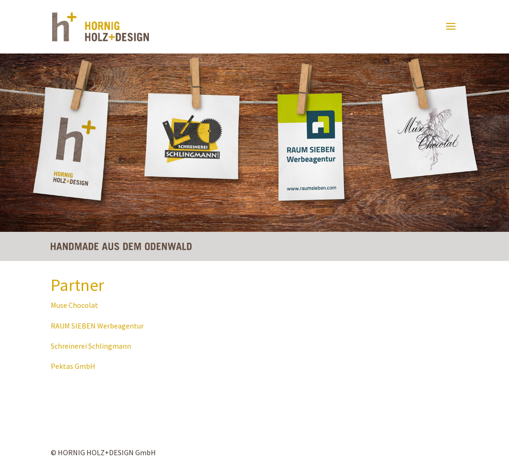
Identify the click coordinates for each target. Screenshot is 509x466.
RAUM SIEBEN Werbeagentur (97, 325)
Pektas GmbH (73, 366)
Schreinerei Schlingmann (91, 346)
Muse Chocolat (74, 305)
